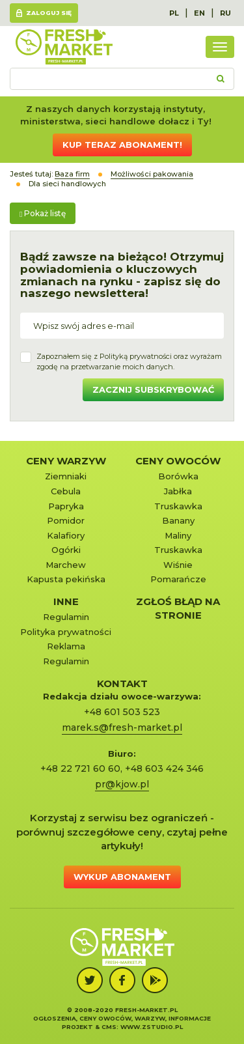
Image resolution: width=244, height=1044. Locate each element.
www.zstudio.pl (151, 1026)
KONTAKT (122, 683)
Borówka (178, 476)
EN (199, 13)
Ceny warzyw (66, 461)
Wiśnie (178, 564)
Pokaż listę (43, 213)
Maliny (178, 535)
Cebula (66, 491)
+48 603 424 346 (164, 768)
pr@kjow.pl (122, 784)
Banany (178, 520)
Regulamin (66, 617)
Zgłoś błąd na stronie (178, 608)
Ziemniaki (66, 476)
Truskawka (178, 506)
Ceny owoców (178, 461)
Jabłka (178, 491)
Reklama (66, 646)
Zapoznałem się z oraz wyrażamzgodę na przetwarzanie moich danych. (129, 361)
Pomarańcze (178, 579)
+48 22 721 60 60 (80, 768)
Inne (66, 601)
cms (109, 1026)
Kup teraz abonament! (122, 144)
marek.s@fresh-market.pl (122, 727)
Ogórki (66, 549)
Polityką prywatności (136, 356)
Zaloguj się (49, 12)
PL (174, 13)
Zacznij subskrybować (153, 389)
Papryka (66, 506)
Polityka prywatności (65, 632)
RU (225, 13)
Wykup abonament (122, 876)
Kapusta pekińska (66, 579)
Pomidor (66, 520)
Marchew (66, 564)
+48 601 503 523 (122, 712)
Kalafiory (66, 535)
